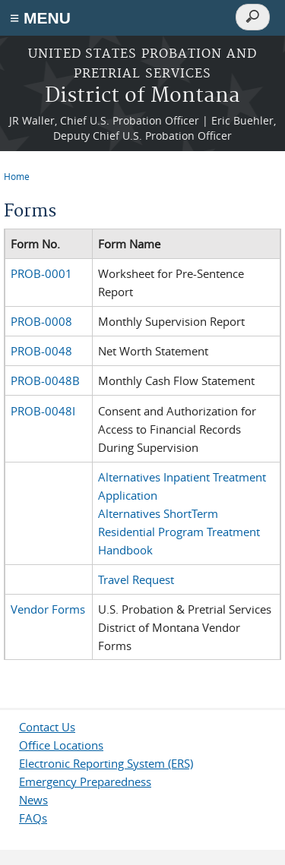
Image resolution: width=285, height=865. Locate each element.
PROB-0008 (41, 321)
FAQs (33, 818)
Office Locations (61, 745)
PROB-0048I (43, 410)
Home (17, 176)
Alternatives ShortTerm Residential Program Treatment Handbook (179, 531)
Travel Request (136, 579)
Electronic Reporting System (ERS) (106, 763)
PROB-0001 (41, 273)
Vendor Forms (48, 609)
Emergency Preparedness (85, 781)
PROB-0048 (41, 350)
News (33, 799)
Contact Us (47, 726)
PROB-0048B (45, 380)
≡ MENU (40, 18)
